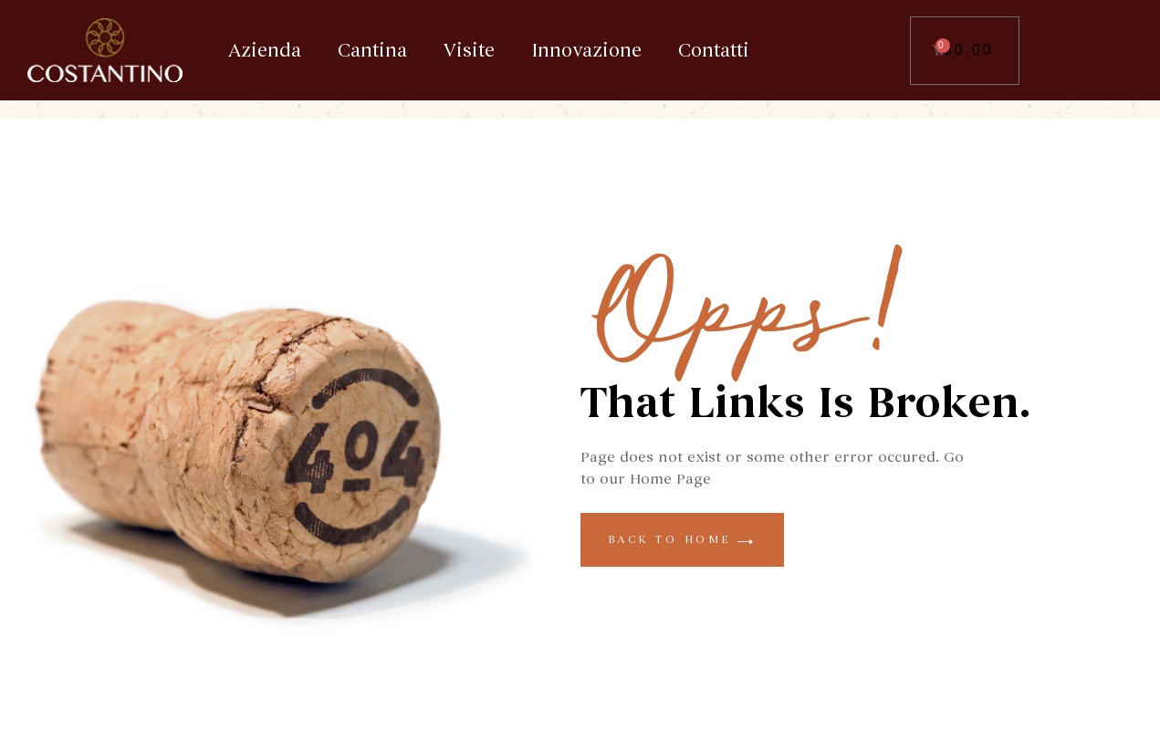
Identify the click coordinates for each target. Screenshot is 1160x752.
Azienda (264, 50)
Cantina (372, 50)
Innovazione (586, 50)
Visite (469, 50)
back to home (682, 539)
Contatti (713, 50)
